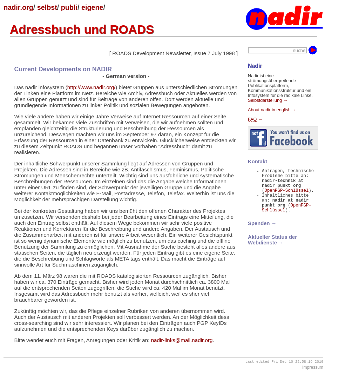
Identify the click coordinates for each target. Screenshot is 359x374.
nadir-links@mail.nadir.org (182, 340)
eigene (92, 7)
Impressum (312, 368)
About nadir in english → (272, 109)
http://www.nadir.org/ (91, 87)
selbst (47, 7)
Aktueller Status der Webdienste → (272, 249)
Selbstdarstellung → (267, 100)
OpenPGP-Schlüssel (286, 195)
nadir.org (18, 7)
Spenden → (262, 233)
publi (69, 7)
